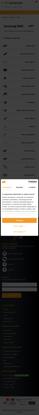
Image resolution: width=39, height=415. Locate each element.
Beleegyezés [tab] (7, 187)
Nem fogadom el (19, 232)
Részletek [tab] (19, 187)
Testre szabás (20, 226)
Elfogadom (19, 220)
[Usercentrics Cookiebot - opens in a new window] (28, 182)
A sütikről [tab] (32, 187)
